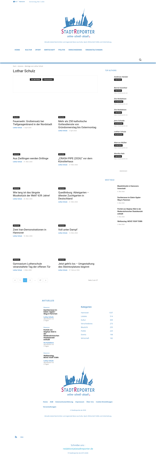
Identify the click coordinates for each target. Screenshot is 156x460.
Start (14, 66)
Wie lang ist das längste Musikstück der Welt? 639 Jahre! (31, 194)
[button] (140, 60)
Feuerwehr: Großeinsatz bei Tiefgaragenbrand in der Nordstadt (32, 123)
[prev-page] (15, 280)
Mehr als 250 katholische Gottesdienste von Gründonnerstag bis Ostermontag (77, 124)
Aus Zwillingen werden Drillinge (30, 158)
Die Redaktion (120, 99)
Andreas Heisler (121, 77)
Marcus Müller (120, 142)
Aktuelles (61, 117)
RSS (21, 437)
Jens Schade (119, 120)
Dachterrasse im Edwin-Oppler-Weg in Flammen (50, 312)
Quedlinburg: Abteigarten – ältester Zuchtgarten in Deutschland (73, 195)
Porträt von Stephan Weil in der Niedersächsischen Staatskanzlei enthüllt (130, 211)
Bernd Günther (120, 88)
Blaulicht (16, 117)
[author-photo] (23, 84)
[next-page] (46, 280)
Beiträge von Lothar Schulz (34, 66)
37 (40, 280)
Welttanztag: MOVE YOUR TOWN (129, 221)
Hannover (17, 154)
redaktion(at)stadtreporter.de (78, 448)
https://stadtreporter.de (120, 93)
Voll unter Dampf (67, 229)
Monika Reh (119, 153)
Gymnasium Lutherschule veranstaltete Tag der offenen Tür (31, 265)
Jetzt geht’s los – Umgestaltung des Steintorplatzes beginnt (76, 265)
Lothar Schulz (17, 127)
